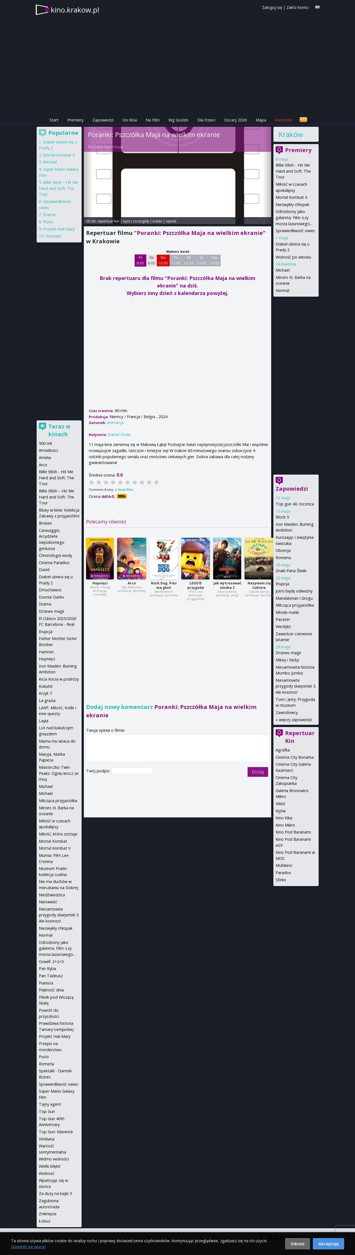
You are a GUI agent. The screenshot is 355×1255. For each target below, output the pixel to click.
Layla (43, 720)
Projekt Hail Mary (59, 229)
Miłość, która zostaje (58, 834)
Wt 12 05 (188, 260)
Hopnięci (100, 583)
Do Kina (129, 120)
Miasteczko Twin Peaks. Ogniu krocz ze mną (59, 773)
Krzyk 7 (45, 693)
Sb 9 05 (151, 260)
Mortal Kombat (53, 841)
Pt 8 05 (140, 260)
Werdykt (283, 626)
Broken (45, 523)
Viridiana (46, 1139)
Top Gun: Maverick (56, 1131)
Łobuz (44, 1221)
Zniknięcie (48, 1213)
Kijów (281, 810)
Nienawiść (48, 901)
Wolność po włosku (293, 257)
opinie (171, 221)
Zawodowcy (287, 712)
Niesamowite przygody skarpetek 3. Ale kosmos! (296, 686)
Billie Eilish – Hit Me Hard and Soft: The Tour (58, 188)
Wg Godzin (178, 120)
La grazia (47, 700)
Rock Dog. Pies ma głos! (164, 585)
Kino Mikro (285, 825)
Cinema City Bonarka (295, 757)
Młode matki (287, 612)
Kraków (290, 134)
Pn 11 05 (176, 260)
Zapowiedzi (103, 120)
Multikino (284, 865)
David (44, 569)
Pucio (48, 221)
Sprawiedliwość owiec (295, 230)
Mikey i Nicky (287, 660)
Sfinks (281, 879)
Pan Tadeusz (51, 975)
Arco (132, 583)
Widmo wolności (54, 1159)
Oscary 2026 (235, 120)
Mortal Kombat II (291, 197)
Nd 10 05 (163, 260)
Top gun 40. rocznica (295, 504)
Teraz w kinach (59, 430)
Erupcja (282, 583)
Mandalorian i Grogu (294, 598)
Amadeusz (48, 450)
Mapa (261, 120)
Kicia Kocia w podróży (59, 679)
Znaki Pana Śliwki (291, 570)
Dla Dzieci (206, 120)
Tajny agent (50, 1104)
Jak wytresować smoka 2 (227, 585)
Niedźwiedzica (52, 894)
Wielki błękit (50, 1166)
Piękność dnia (51, 990)
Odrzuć (297, 1243)
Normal (282, 290)
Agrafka (283, 750)
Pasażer (283, 619)
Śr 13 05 (201, 260)
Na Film (153, 120)
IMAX (280, 803)
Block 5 (282, 517)
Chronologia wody (55, 555)
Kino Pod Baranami (293, 832)
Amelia (45, 457)
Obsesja (283, 550)
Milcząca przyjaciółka (295, 605)
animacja (115, 422)
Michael (282, 270)
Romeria (283, 557)
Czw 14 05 (214, 260)
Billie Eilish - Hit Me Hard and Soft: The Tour (293, 171)
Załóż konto (297, 7)
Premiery (75, 120)
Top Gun (47, 1111)
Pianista (46, 983)
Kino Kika (284, 817)
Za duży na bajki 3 (55, 1193)
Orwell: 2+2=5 (51, 961)
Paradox (283, 872)
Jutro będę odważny (294, 591)
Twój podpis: (98, 770)
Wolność (46, 1173)
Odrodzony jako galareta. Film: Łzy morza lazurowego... (294, 217)
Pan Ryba (47, 968)
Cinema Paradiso (54, 562)
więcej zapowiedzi (295, 719)
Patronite (283, 120)
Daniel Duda (113, 147)
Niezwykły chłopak (292, 204)
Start (54, 120)
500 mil (45, 443)
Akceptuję (328, 1243)
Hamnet (46, 651)
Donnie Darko (51, 597)
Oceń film (125, 489)
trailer (157, 221)
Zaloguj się (272, 7)
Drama (49, 214)
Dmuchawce (50, 589)
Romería (46, 1063)
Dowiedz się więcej (28, 1246)
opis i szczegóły (136, 221)
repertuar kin (108, 221)
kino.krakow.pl (75, 10)
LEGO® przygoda (195, 585)
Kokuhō (46, 686)
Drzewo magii (288, 652)
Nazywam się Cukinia (259, 585)
